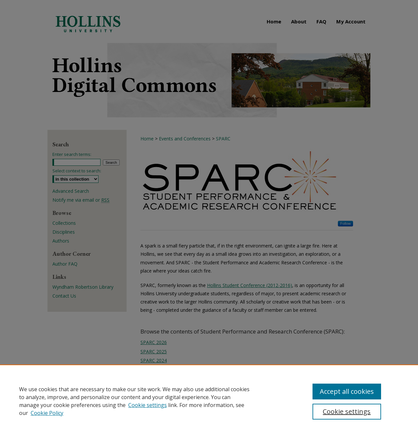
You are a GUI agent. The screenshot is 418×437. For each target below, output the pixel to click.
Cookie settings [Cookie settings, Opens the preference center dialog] (347, 411)
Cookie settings (147, 405)
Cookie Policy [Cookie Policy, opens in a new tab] (47, 413)
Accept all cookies (347, 391)
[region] (209, 400)
